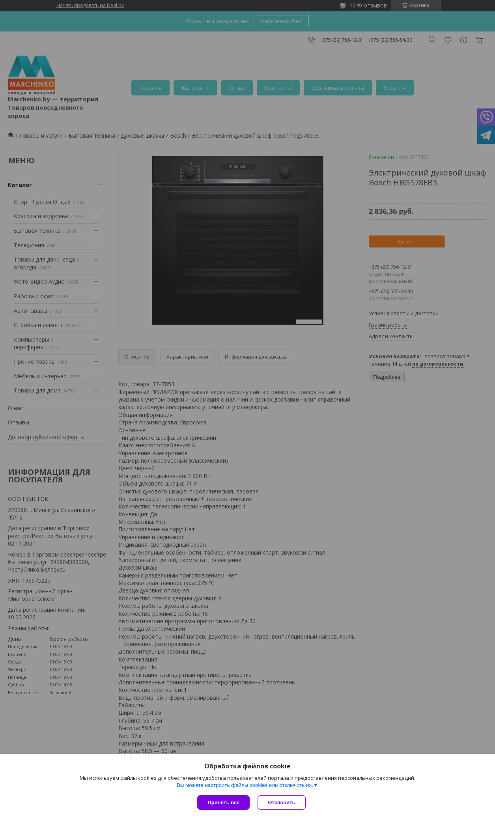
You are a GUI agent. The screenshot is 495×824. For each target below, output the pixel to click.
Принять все (223, 802)
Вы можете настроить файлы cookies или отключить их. (245, 785)
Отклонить (281, 802)
